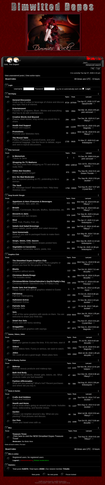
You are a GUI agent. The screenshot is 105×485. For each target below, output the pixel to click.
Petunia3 (86, 284)
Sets (14, 312)
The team (22, 444)
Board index (10, 79)
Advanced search (93, 65)
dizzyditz (86, 272)
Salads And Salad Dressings (25, 226)
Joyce (87, 290)
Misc (10, 428)
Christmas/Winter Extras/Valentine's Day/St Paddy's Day (38, 281)
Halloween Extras (20, 300)
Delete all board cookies (12, 444)
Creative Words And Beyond (25, 117)
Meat (14, 220)
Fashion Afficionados (22, 381)
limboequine (87, 143)
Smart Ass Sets (19, 320)
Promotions (17, 131)
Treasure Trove (19, 434)
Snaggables (17, 327)
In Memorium (18, 156)
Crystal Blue (87, 189)
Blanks (15, 269)
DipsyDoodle (87, 104)
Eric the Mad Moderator (23, 177)
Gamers (16, 340)
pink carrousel (87, 112)
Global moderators (41, 460)
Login (10, 85)
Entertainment (19, 108)
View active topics (33, 75)
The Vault (16, 185)
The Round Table (20, 138)
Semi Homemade (20, 232)
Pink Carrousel (13, 150)
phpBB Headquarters (60, 481)
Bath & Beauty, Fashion (17, 360)
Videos (15, 346)
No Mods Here (27, 441)
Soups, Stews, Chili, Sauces (25, 241)
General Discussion (21, 100)
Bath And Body (19, 372)
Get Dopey (12, 94)
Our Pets (16, 420)
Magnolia (87, 128)
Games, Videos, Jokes (16, 334)
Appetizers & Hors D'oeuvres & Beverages (32, 201)
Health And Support (21, 125)
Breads (15, 207)
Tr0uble (66, 469)
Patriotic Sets (18, 306)
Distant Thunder (87, 173)
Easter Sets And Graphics (24, 287)
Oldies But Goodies (21, 171)
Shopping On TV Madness (24, 162)
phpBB (44, 483)
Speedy (87, 166)
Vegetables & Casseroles (24, 247)
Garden (15, 412)
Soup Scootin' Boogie (16, 195)
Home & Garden (14, 391)
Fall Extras (17, 293)
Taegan (87, 316)
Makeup (16, 366)
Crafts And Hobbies (21, 397)
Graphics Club (13, 254)
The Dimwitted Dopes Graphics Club (29, 260)
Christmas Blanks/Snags (24, 275)
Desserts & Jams (20, 214)
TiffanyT (87, 121)
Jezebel (87, 181)
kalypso (87, 369)
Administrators (27, 460)
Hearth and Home (20, 403)
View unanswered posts (14, 75)
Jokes (15, 353)
